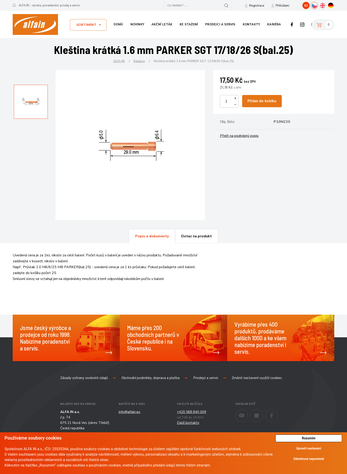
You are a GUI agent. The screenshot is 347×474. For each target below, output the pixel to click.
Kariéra (274, 24)
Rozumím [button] (309, 438)
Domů (118, 24)
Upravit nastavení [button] (308, 448)
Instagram (302, 24)
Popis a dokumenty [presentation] (152, 236)
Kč (306, 6)
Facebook (292, 24)
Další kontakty (188, 423)
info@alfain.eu (129, 412)
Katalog (139, 61)
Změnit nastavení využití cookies (257, 378)
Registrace (256, 6)
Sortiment (86, 25)
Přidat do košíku (261, 101)
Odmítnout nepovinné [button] (308, 459)
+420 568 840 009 (191, 412)
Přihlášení (282, 6)
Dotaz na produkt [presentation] (196, 236)
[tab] (152, 236)
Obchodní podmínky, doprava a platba (150, 378)
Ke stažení (189, 24)
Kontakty (251, 24)
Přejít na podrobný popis (239, 135)
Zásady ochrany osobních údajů (84, 378)
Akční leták (162, 24)
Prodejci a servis (220, 24)
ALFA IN (119, 61)
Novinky (137, 24)
